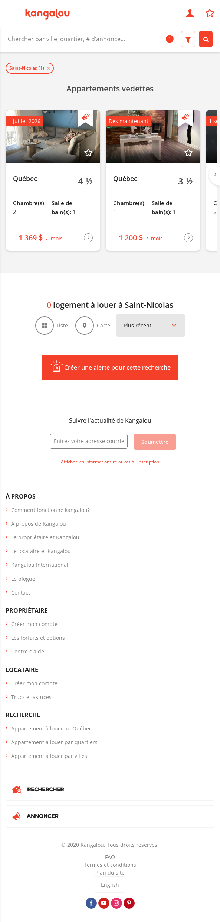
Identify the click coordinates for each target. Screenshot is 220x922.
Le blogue (23, 578)
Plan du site (110, 872)
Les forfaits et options (38, 637)
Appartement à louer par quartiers (54, 742)
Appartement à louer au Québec (51, 728)
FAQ (110, 857)
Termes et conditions (110, 864)
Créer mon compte (34, 624)
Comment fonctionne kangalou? (50, 509)
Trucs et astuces (31, 696)
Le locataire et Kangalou (41, 551)
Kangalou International (39, 564)
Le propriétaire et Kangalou (45, 537)
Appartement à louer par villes (49, 755)
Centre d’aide (27, 651)
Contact (20, 592)
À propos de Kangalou (38, 523)
